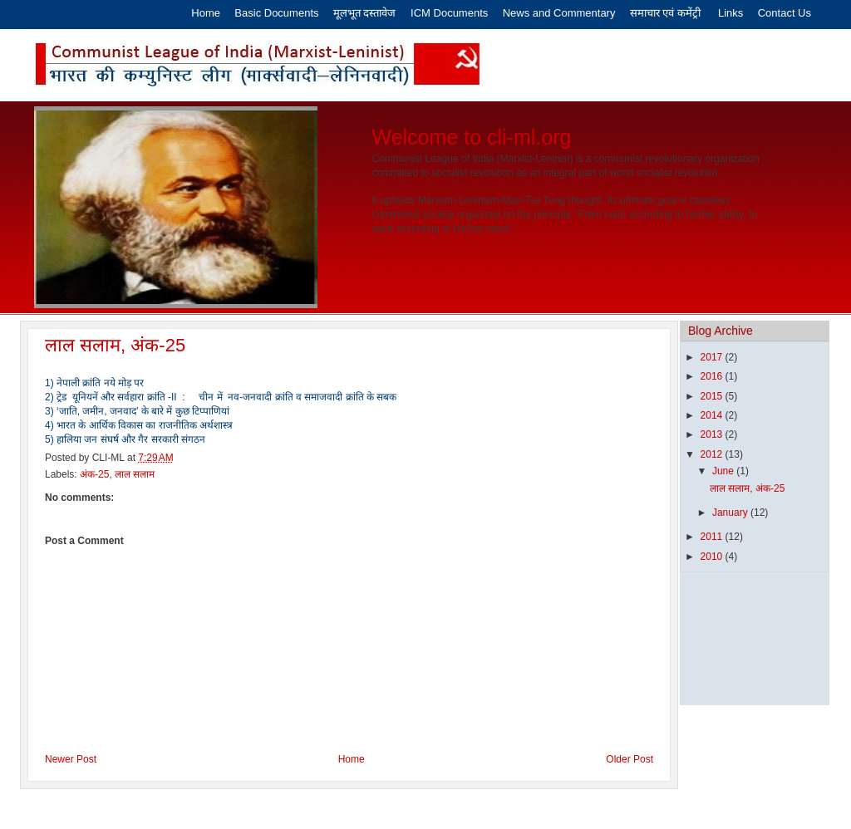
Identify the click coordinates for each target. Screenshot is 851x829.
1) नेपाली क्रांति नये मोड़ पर (94, 383)
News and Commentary (559, 13)
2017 (713, 357)
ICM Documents (449, 13)
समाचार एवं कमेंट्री (667, 13)
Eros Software (384, 809)
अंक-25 (94, 474)
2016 (713, 376)
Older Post (629, 759)
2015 (713, 396)
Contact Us (784, 13)
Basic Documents (276, 13)
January (731, 512)
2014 (713, 415)
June (724, 471)
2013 (713, 434)
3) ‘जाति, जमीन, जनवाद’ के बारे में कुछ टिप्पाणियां (137, 411)
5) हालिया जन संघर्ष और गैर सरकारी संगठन (125, 439)
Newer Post (70, 759)
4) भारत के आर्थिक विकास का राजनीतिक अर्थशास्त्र (139, 425)
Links (730, 13)
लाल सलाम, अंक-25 (115, 345)
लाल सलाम (135, 474)
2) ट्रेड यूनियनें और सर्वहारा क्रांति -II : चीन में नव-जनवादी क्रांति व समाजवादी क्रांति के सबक (220, 397)
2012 (713, 454)
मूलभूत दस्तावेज (366, 13)
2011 (713, 536)
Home (205, 13)
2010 (713, 556)
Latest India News (515, 809)
